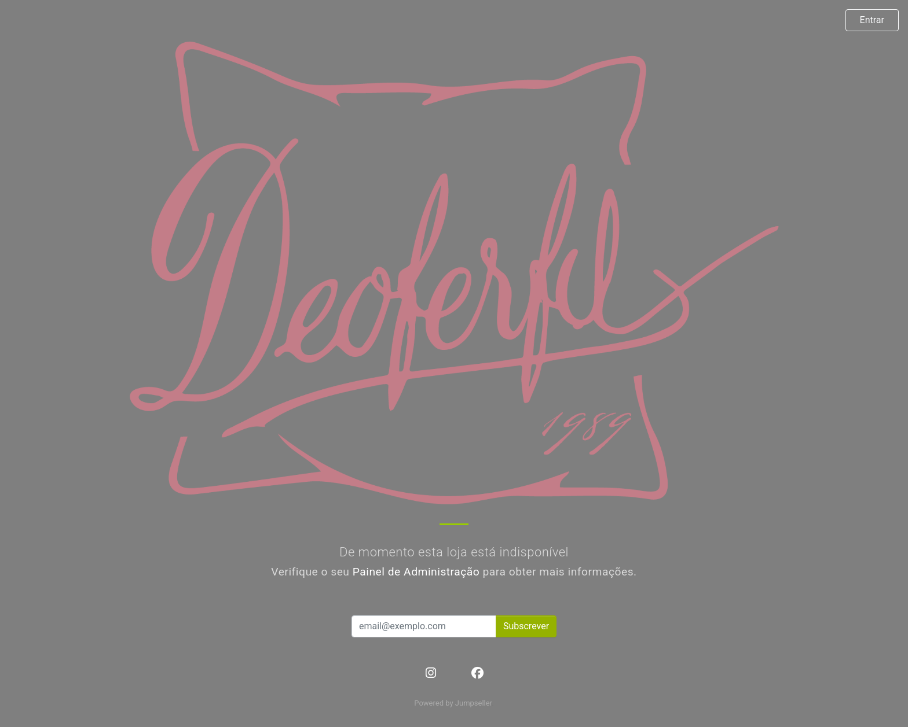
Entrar (872, 19)
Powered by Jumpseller (453, 703)
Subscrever (526, 626)
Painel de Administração (416, 571)
